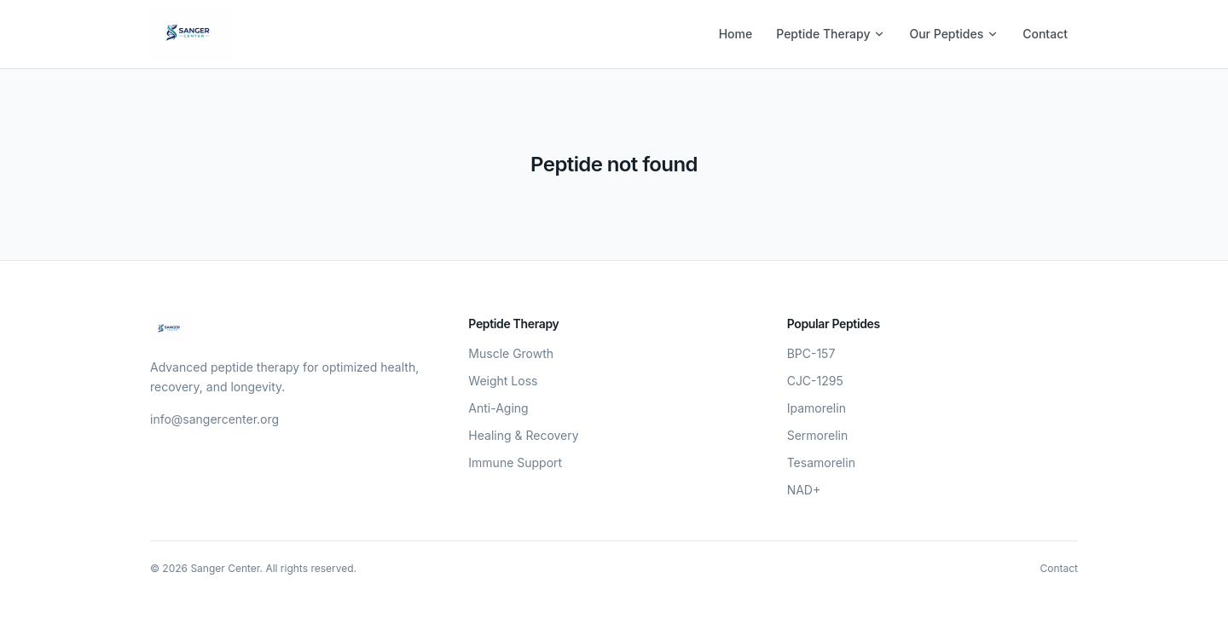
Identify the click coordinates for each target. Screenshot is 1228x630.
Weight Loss (502, 380)
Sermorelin (818, 435)
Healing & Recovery (523, 435)
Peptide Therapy (830, 33)
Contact (1045, 33)
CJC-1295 (815, 380)
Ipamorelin (816, 408)
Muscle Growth (510, 353)
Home (736, 33)
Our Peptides (954, 33)
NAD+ (804, 490)
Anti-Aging (498, 408)
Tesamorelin (821, 462)
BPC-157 (811, 353)
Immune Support (515, 462)
